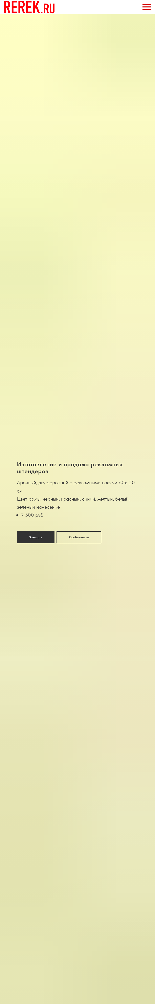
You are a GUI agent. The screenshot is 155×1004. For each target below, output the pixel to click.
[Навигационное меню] (146, 7)
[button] (35, 537)
